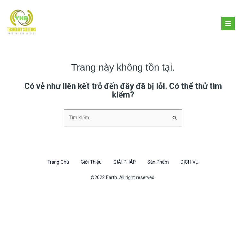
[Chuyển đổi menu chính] (228, 23)
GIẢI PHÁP (124, 162)
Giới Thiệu (89, 162)
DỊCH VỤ (192, 162)
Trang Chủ (56, 162)
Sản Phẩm (159, 162)
